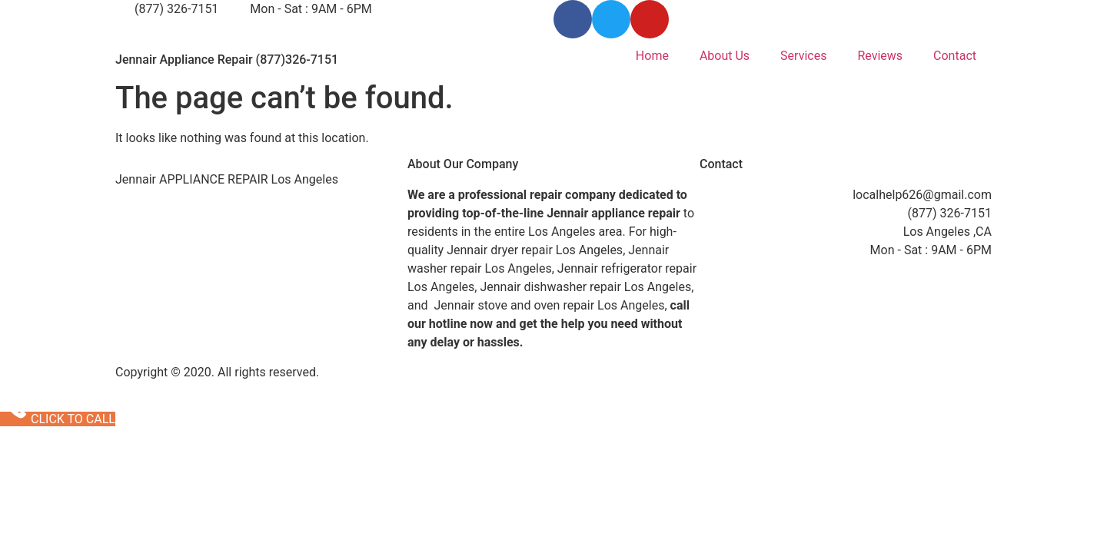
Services (803, 55)
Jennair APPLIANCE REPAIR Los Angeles (226, 179)
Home (652, 55)
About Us (725, 55)
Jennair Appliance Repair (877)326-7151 (226, 59)
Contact (954, 55)
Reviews (880, 55)
